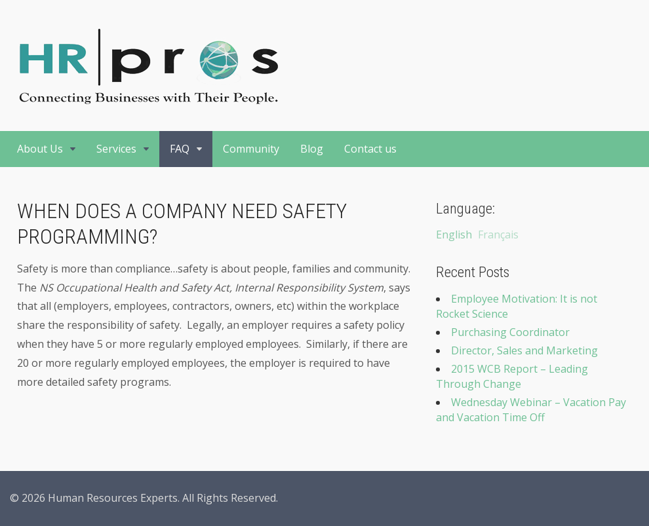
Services (116, 148)
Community (251, 148)
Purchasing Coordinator (510, 332)
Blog (311, 148)
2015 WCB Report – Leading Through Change (512, 376)
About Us (40, 148)
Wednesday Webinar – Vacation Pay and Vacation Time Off (531, 409)
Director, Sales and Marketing (524, 350)
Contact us (370, 148)
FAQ (179, 148)
